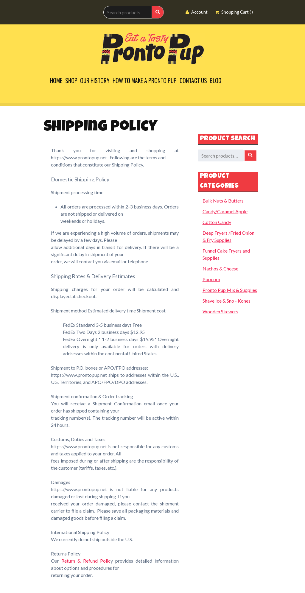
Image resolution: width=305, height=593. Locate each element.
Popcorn (211, 279)
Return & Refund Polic (86, 561)
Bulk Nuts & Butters (223, 200)
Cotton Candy (217, 222)
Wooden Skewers (220, 311)
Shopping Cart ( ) (234, 12)
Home (56, 80)
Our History (95, 80)
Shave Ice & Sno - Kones (226, 300)
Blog (215, 80)
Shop (71, 80)
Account (197, 12)
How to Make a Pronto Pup (145, 80)
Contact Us (193, 80)
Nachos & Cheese (220, 268)
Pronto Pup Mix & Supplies (230, 290)
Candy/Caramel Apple (225, 211)
